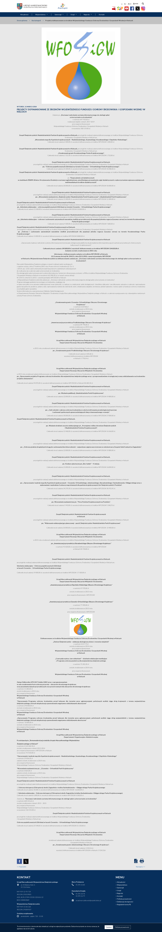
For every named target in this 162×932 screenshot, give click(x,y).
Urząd (74, 14)
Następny (140, 867)
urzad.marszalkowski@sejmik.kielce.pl (88, 900)
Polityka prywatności (124, 899)
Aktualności (24, 14)
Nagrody (88, 14)
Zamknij (108, 927)
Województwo (41, 14)
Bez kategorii (36, 20)
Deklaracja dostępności (125, 902)
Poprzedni (21, 867)
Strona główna (22, 20)
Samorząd (59, 14)
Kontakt (102, 14)
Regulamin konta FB (124, 904)
